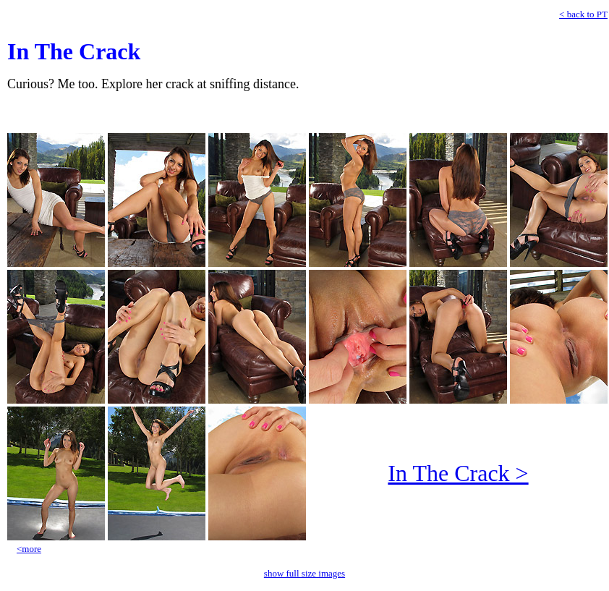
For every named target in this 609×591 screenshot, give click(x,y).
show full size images (304, 573)
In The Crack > (458, 473)
